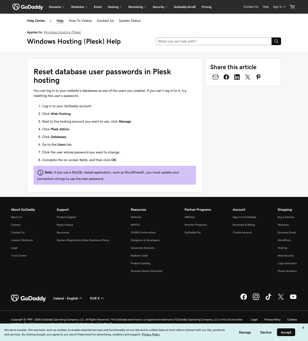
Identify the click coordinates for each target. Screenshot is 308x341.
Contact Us (105, 20)
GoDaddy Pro (193, 232)
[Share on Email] (215, 77)
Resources (63, 232)
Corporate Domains (143, 247)
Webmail (136, 217)
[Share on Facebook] (226, 77)
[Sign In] (279, 7)
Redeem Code (139, 255)
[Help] (265, 7)
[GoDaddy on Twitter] (281, 299)
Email (98, 6)
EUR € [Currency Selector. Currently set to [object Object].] (97, 298)
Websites (283, 224)
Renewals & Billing (244, 224)
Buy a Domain (286, 217)
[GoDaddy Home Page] (28, 298)
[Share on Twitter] (247, 77)
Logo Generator (287, 263)
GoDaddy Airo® (185, 6)
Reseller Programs (196, 224)
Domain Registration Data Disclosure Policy (83, 240)
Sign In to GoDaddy (244, 217)
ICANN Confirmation (143, 232)
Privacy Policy (272, 319)
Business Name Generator (147, 271)
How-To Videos (80, 20)
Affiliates (190, 217)
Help (60, 20)
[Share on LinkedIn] (237, 77)
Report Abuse (65, 224)
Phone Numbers (287, 271)
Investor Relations (22, 240)
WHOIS (135, 224)
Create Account (242, 232)
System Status (130, 20)
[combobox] (214, 41)
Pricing (206, 6)
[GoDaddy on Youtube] (293, 299)
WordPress (284, 240)
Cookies (292, 319)
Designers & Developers (145, 240)
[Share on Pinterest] (258, 77)
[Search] (276, 41)
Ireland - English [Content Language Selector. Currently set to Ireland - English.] (68, 298)
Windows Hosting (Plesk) (62, 32)
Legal (14, 247)
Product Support (66, 217)
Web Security (286, 255)
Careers (16, 224)
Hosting (282, 247)
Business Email (287, 232)
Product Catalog (140, 263)
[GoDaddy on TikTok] (268, 299)
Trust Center (19, 255)
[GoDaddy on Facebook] (243, 299)
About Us (16, 217)
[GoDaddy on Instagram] (256, 299)
